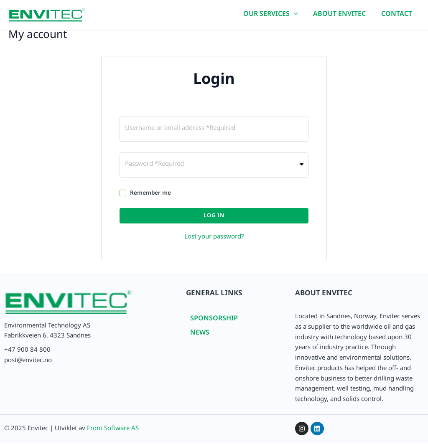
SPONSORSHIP (214, 321)
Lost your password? (214, 238)
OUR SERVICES (275, 16)
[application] (298, 16)
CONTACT (397, 16)
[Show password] (302, 166)
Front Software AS (113, 430)
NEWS (199, 335)
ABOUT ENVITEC (342, 16)
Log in (214, 217)
